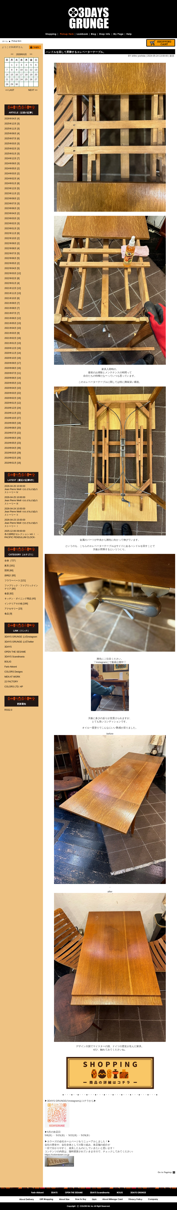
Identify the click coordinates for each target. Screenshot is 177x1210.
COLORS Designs (13, 671)
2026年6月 (21, 54)
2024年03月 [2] (12, 173)
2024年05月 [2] (12, 168)
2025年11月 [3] (12, 128)
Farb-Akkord (10, 666)
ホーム (5, 41)
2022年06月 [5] (12, 258)
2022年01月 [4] (12, 283)
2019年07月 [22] (12, 433)
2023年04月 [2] (12, 213)
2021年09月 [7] (12, 303)
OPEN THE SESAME (15, 652)
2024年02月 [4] (12, 178)
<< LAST (9, 90)
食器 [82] (8, 593)
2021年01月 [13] (12, 343)
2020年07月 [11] (12, 373)
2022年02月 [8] (12, 278)
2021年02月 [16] (12, 338)
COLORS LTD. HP (13, 686)
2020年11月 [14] (12, 353)
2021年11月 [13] (12, 293)
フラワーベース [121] (15, 580)
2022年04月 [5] (12, 268)
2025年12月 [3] (12, 123)
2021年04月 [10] (12, 328)
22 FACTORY (11, 681)
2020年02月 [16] (12, 398)
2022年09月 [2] (12, 243)
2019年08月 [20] (12, 428)
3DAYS (8, 646)
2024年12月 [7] (12, 158)
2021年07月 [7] (12, 313)
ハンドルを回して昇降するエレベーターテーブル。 (76, 51)
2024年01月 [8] (12, 183)
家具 (172, 56)
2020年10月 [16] (12, 358)
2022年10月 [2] (12, 238)
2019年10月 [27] (12, 418)
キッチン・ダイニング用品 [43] (20, 598)
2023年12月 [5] (12, 188)
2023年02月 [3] (12, 223)
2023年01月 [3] (12, 228)
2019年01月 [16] (12, 463)
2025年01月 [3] (12, 153)
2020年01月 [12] (12, 403)
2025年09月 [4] (12, 133)
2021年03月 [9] (12, 333)
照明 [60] (8, 570)
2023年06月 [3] (12, 208)
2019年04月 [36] (12, 448)
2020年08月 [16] (12, 368)
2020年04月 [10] (12, 388)
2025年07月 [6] (12, 138)
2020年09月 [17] (12, 363)
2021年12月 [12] (12, 288)
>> (31, 54)
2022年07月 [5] (12, 253)
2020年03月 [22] (12, 393)
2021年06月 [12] (12, 318)
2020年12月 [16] (12, 348)
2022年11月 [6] (12, 233)
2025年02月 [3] (12, 148)
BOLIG (7, 661)
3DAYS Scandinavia (14, 656)
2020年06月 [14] (12, 378)
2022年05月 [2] (12, 263)
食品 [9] (8, 613)
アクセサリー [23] (13, 608)
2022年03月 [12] (12, 273)
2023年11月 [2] (12, 193)
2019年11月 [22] (12, 413)
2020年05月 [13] (12, 383)
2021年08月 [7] (12, 308)
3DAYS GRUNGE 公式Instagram (20, 636)
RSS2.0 (8, 710)
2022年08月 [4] (12, 248)
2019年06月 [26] (12, 438)
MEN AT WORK (12, 676)
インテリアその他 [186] (16, 603)
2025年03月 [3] (12, 143)
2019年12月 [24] (12, 408)
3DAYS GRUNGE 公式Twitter (19, 641)
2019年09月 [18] (12, 423)
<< (12, 54)
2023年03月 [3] (12, 218)
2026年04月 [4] (12, 118)
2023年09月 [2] (12, 198)
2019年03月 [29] (12, 452)
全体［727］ (10, 560)
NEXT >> (32, 90)
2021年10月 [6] (12, 298)
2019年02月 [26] (12, 458)
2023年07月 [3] (12, 203)
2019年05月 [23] (12, 443)
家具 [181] (9, 565)
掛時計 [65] (9, 575)
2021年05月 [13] (12, 323)
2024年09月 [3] (12, 163)
